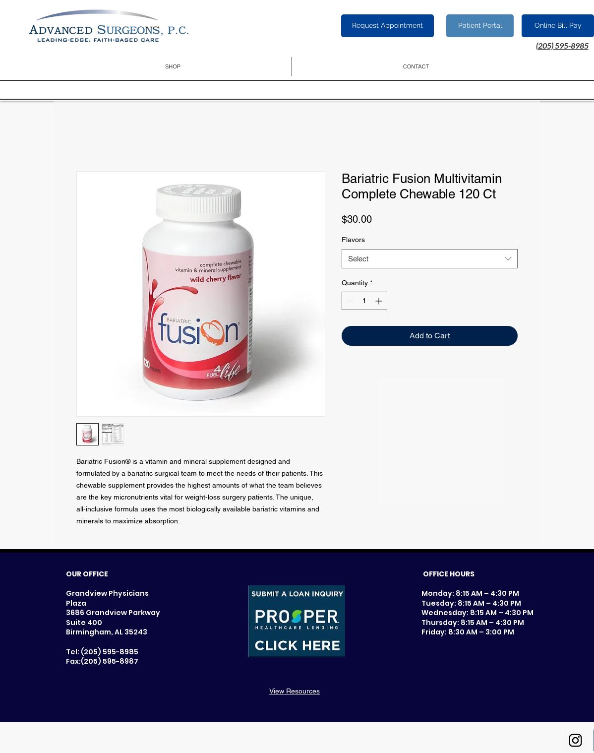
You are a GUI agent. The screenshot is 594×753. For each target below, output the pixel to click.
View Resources (294, 691)
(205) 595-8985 (562, 45)
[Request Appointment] (387, 25)
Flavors (353, 240)
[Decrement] (349, 301)
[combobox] (430, 258)
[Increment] (379, 301)
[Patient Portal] (480, 25)
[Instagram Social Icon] (575, 740)
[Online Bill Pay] (558, 25)
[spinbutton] (364, 301)
